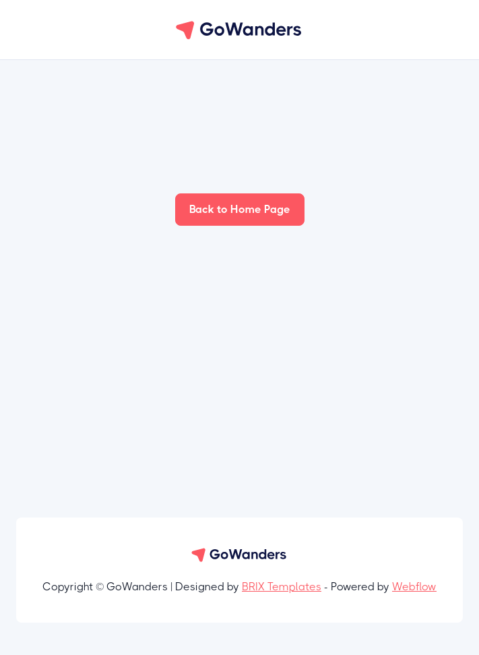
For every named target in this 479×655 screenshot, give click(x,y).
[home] (239, 29)
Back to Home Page (239, 209)
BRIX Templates (281, 586)
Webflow (414, 586)
